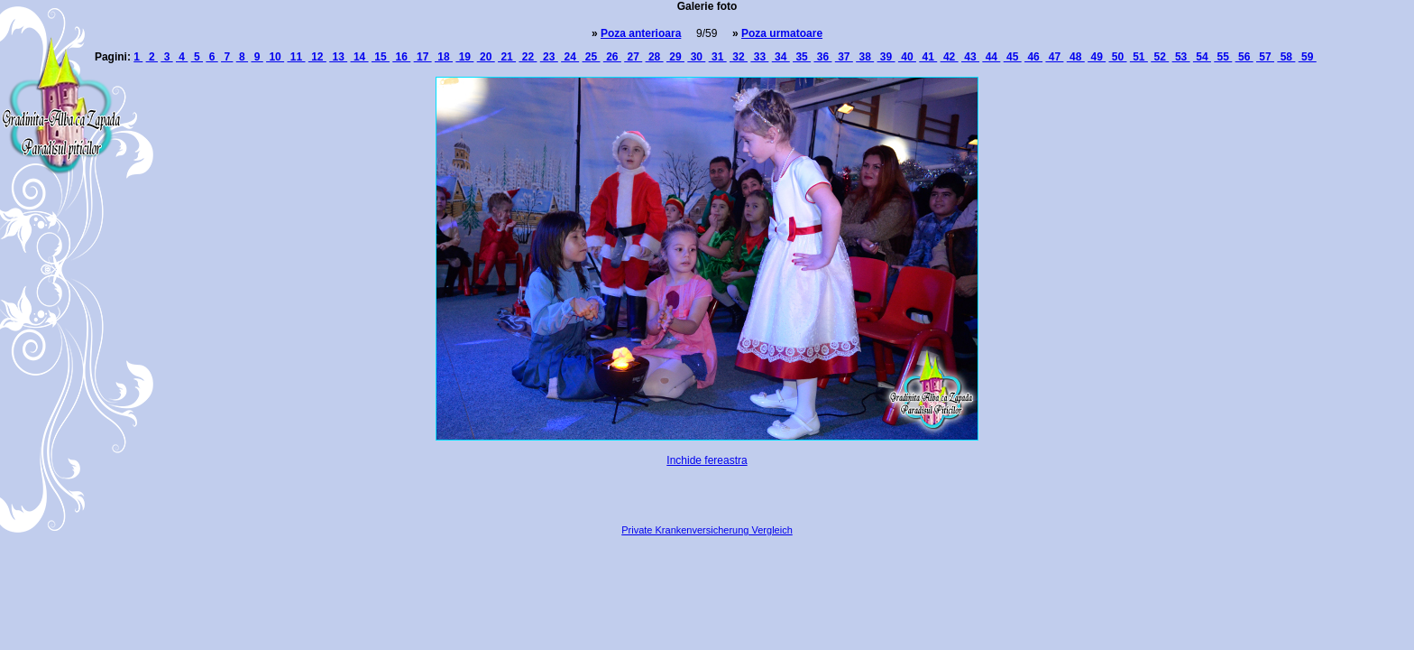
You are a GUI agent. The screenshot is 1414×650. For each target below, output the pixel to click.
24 (570, 57)
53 (1181, 57)
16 (401, 57)
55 (1223, 57)
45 (1013, 57)
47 (1054, 57)
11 (296, 57)
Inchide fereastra (706, 460)
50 (1117, 57)
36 (822, 57)
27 (633, 57)
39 (886, 57)
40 (907, 57)
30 (696, 57)
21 (507, 57)
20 (486, 57)
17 (423, 57)
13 (338, 57)
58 (1286, 57)
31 (718, 57)
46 (1033, 57)
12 (317, 57)
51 (1139, 57)
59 (1308, 57)
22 (528, 57)
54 (1202, 57)
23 (549, 57)
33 (759, 57)
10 (275, 57)
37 (844, 57)
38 (865, 57)
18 (444, 57)
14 (360, 57)
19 (464, 57)
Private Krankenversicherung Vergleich (707, 530)
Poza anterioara (641, 33)
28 (655, 57)
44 (991, 57)
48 (1076, 57)
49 (1097, 57)
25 (592, 57)
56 (1244, 57)
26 (612, 57)
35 (802, 57)
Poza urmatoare (781, 33)
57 (1265, 57)
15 (381, 57)
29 (675, 57)
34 (781, 57)
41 (928, 57)
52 (1160, 57)
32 (739, 57)
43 (970, 57)
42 (950, 57)
